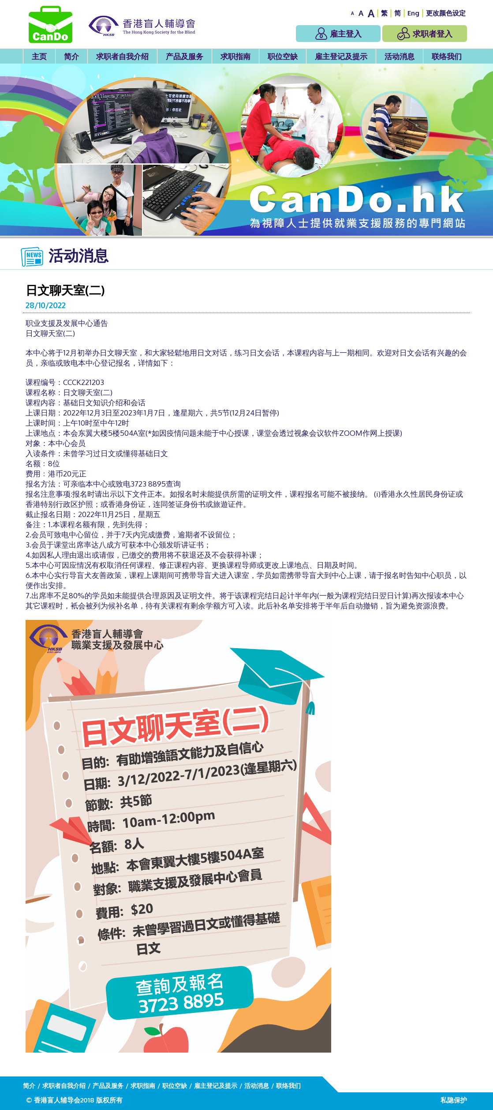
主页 (39, 56)
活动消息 (400, 56)
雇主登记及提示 (341, 56)
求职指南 (235, 56)
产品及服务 (184, 56)
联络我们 (447, 56)
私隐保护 (454, 1100)
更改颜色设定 (446, 13)
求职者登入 (424, 33)
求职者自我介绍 (122, 56)
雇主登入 (338, 33)
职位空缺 (283, 56)
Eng (413, 13)
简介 (71, 56)
